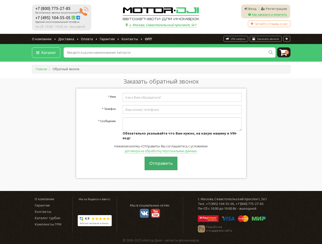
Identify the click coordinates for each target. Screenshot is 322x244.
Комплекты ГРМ (48, 224)
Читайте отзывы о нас (269, 24)
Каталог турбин (47, 218)
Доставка (66, 39)
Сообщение (107, 121)
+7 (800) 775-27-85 (52, 8)
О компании (41, 39)
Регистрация (274, 9)
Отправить (161, 163)
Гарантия (107, 39)
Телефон (109, 108)
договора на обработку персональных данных (160, 151)
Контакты (129, 39)
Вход (251, 9)
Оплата (87, 39)
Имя (112, 96)
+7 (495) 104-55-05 (52, 17)
